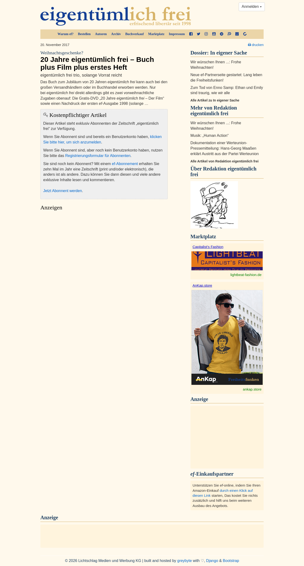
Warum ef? (65, 34)
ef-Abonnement (125, 164)
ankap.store (252, 389)
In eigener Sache (228, 53)
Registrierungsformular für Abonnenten (98, 156)
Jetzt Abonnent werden (62, 191)
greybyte (184, 561)
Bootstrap (231, 561)
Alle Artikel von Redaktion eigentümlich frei (224, 161)
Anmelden (252, 7)
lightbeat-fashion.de (245, 275)
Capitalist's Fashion (208, 247)
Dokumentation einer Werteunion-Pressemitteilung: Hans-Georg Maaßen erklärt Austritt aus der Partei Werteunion (224, 148)
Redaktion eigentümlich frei (223, 171)
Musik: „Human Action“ (209, 135)
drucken (256, 45)
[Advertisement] (104, 257)
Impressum (177, 34)
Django (212, 561)
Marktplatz (156, 34)
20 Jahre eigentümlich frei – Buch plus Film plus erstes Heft (104, 60)
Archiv (116, 34)
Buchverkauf (134, 34)
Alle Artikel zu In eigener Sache (214, 100)
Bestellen (84, 34)
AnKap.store (202, 285)
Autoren (101, 34)
